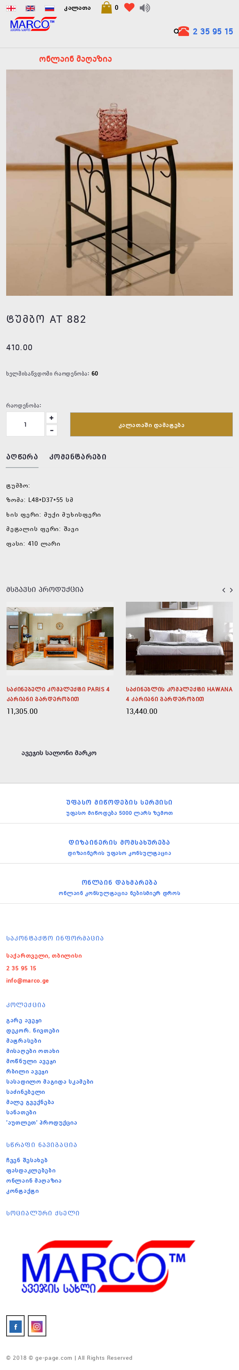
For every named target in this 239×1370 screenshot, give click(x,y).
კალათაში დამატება (151, 425)
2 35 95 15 (213, 31)
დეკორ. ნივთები (32, 1030)
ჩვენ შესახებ (27, 1160)
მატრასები (23, 1040)
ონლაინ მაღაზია (34, 1180)
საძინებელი (25, 1092)
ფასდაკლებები (30, 1170)
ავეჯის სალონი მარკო (58, 752)
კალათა (77, 7)
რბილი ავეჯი (27, 1071)
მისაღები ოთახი (32, 1051)
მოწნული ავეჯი (31, 1061)
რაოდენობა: (23, 405)
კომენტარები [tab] (78, 457)
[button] (109, 7)
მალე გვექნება (30, 1102)
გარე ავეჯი (24, 1020)
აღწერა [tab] (22, 457)
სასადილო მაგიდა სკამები (49, 1081)
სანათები (21, 1112)
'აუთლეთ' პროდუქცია (41, 1122)
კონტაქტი (22, 1191)
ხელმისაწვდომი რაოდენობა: (47, 373)
